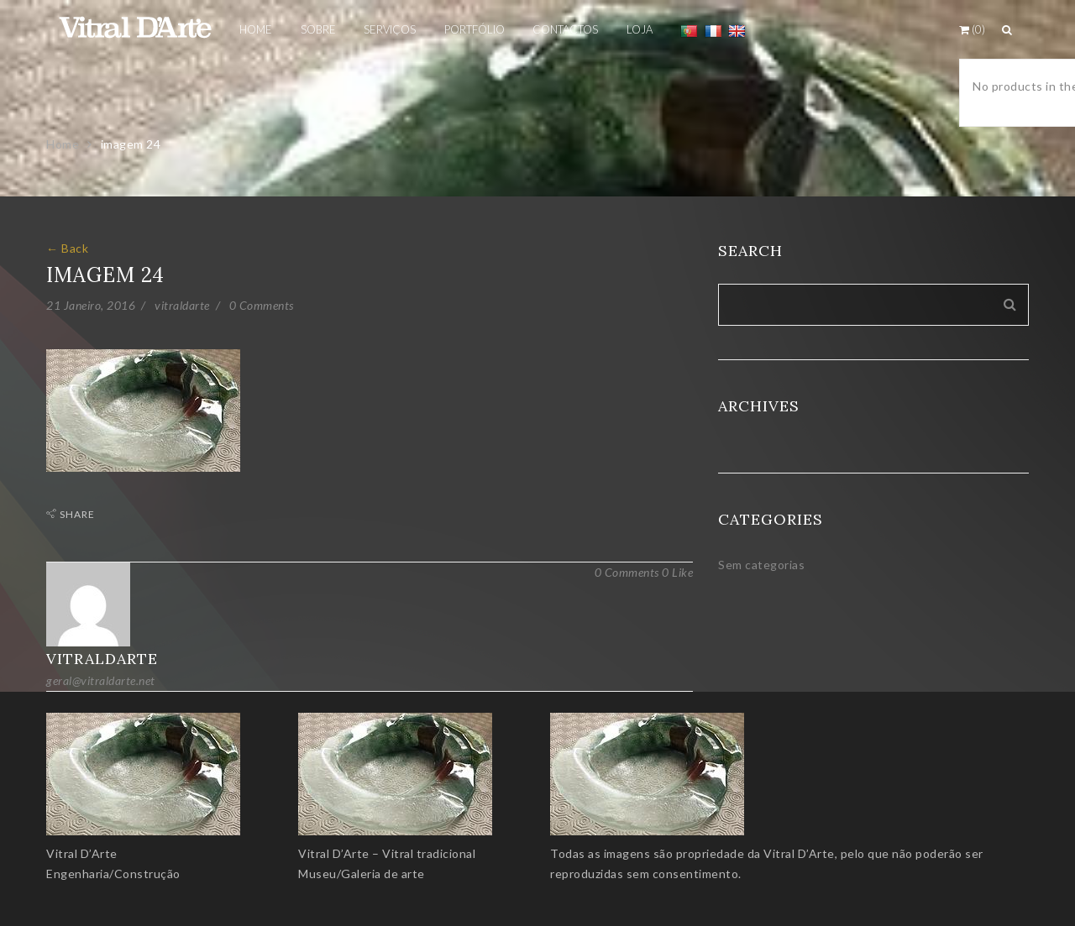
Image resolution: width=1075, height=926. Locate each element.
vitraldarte (182, 305)
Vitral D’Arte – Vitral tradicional (386, 853)
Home (62, 144)
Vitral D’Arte (82, 853)
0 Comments (261, 305)
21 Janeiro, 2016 (90, 305)
